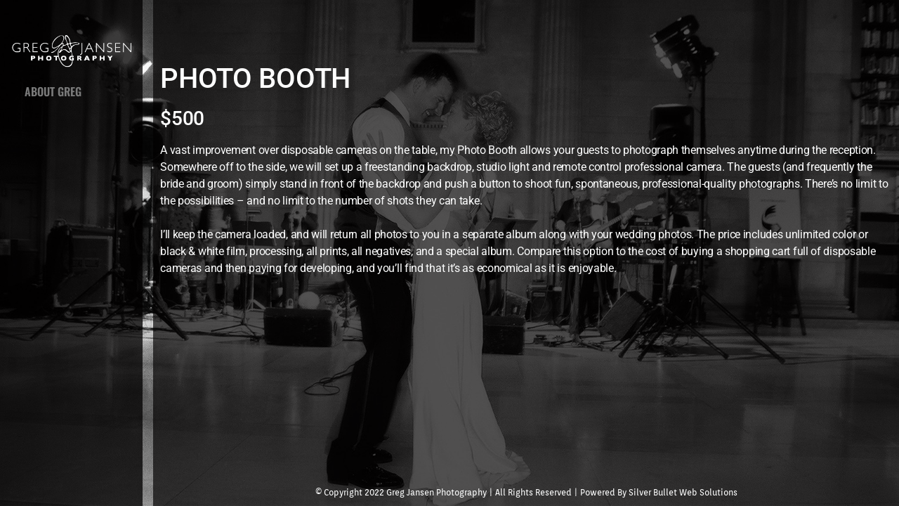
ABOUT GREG (53, 91)
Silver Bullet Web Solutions (683, 492)
